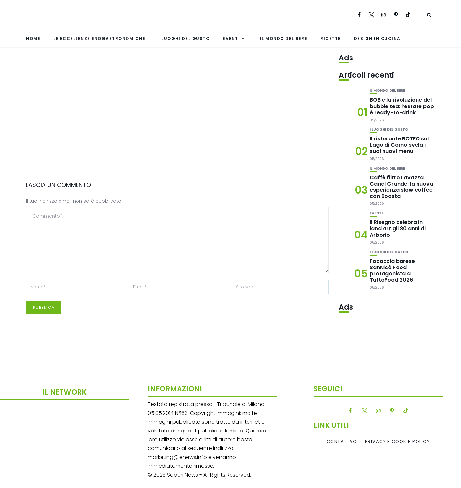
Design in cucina (377, 38)
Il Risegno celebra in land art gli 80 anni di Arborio (398, 228)
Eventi (231, 38)
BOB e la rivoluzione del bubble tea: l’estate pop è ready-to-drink (402, 106)
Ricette (330, 38)
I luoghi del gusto (184, 38)
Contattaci (342, 441)
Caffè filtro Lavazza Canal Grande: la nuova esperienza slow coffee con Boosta (401, 187)
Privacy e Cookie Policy (397, 441)
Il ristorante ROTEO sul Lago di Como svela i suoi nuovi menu (399, 145)
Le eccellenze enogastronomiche (99, 38)
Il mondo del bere (284, 38)
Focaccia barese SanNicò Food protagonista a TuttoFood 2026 (392, 270)
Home (33, 38)
